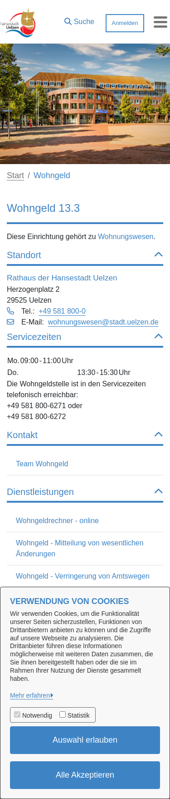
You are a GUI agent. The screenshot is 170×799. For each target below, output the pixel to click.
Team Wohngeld (42, 464)
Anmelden (125, 23)
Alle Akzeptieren (85, 774)
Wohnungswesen (125, 236)
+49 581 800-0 (62, 311)
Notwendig (37, 715)
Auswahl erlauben (85, 739)
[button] (79, 19)
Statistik (79, 715)
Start (15, 175)
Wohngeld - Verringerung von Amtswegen (83, 576)
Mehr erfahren (30, 695)
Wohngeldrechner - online (57, 520)
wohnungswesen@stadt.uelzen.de (103, 322)
